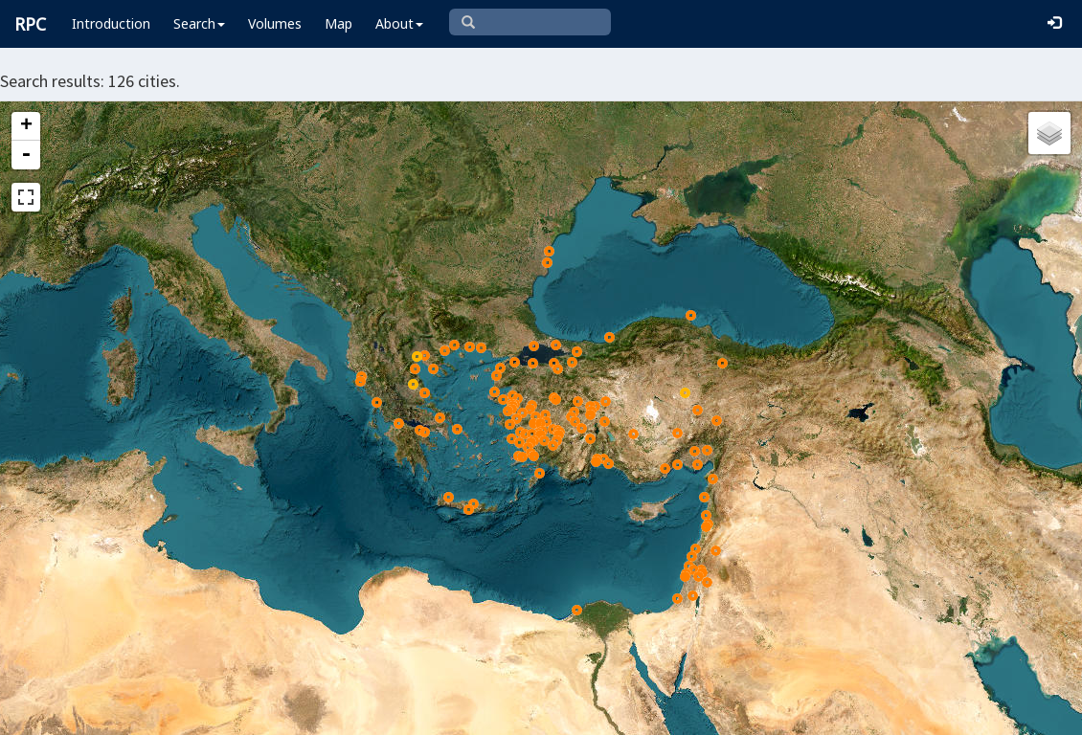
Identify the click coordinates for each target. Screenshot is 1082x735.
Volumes (275, 23)
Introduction (111, 23)
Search (199, 23)
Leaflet (393, 712)
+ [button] (26, 126)
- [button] (26, 155)
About (399, 23)
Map (338, 23)
